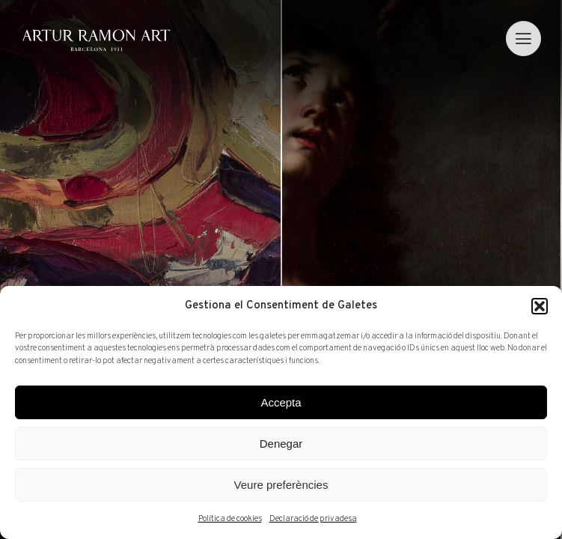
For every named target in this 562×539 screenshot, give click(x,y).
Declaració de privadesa (313, 519)
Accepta (280, 402)
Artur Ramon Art (96, 40)
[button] (539, 306)
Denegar (281, 443)
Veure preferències (281, 484)
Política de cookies (230, 519)
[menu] (523, 38)
